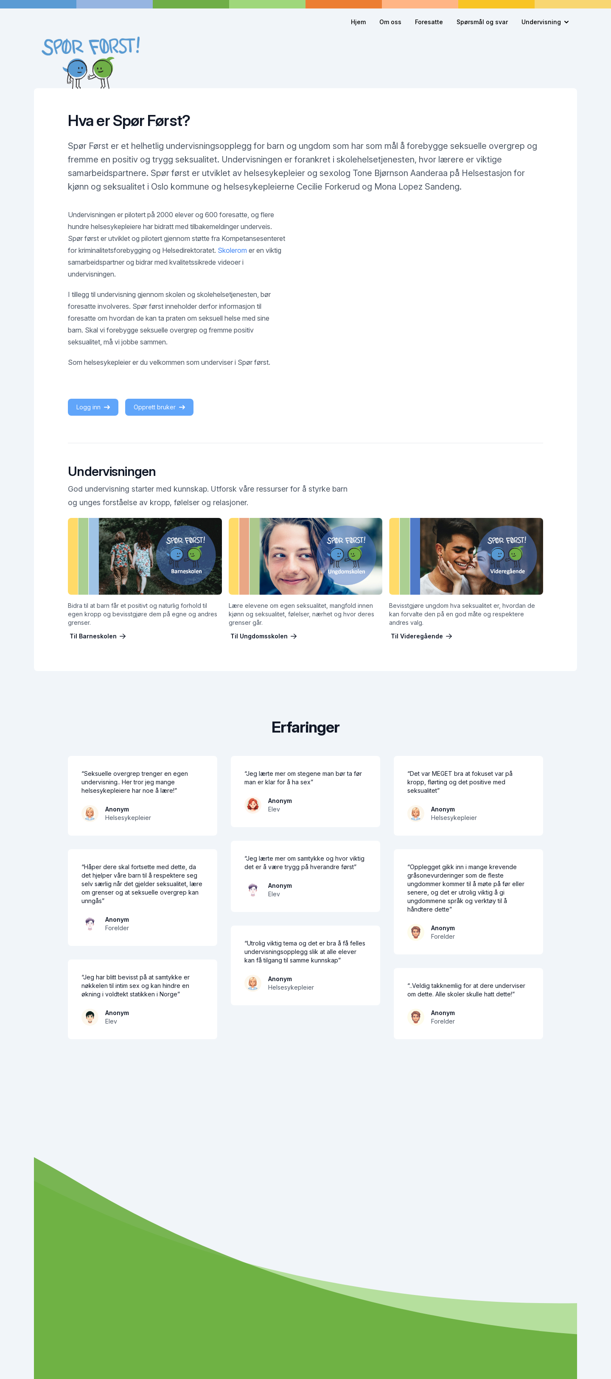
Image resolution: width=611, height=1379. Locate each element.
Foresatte (429, 21)
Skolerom (232, 250)
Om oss (390, 21)
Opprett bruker (159, 407)
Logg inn (93, 407)
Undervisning (545, 21)
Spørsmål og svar (482, 21)
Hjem (358, 21)
